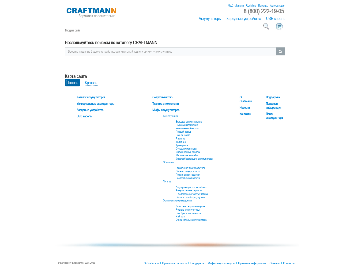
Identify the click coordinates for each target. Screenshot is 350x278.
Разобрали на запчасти (188, 213)
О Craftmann (246, 99)
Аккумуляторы (210, 18)
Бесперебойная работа (188, 178)
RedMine (251, 5)
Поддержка (273, 97)
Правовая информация (273, 106)
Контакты (245, 114)
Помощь (263, 5)
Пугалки (167, 181)
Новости (245, 108)
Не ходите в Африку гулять (190, 197)
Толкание (181, 141)
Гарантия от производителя (190, 168)
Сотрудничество (162, 97)
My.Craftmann (236, 5)
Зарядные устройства (243, 18)
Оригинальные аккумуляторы (191, 219)
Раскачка (180, 138)
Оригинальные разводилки (177, 200)
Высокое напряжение (187, 125)
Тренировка (182, 145)
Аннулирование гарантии (189, 190)
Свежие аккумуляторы (187, 171)
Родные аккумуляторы (187, 209)
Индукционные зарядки (188, 152)
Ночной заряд (183, 135)
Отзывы (275, 263)
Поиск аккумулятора (274, 116)
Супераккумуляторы (186, 148)
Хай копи (180, 216)
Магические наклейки (187, 155)
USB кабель (275, 18)
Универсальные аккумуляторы (95, 104)
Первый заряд (183, 131)
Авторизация (277, 5)
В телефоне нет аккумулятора (192, 194)
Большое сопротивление (189, 121)
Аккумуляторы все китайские (191, 187)
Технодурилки (170, 116)
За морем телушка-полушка (190, 206)
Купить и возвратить (174, 263)
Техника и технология (165, 104)
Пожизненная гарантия (188, 174)
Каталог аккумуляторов (91, 97)
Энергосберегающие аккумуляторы (194, 158)
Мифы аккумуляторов (165, 110)
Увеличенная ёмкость (187, 128)
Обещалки (168, 162)
